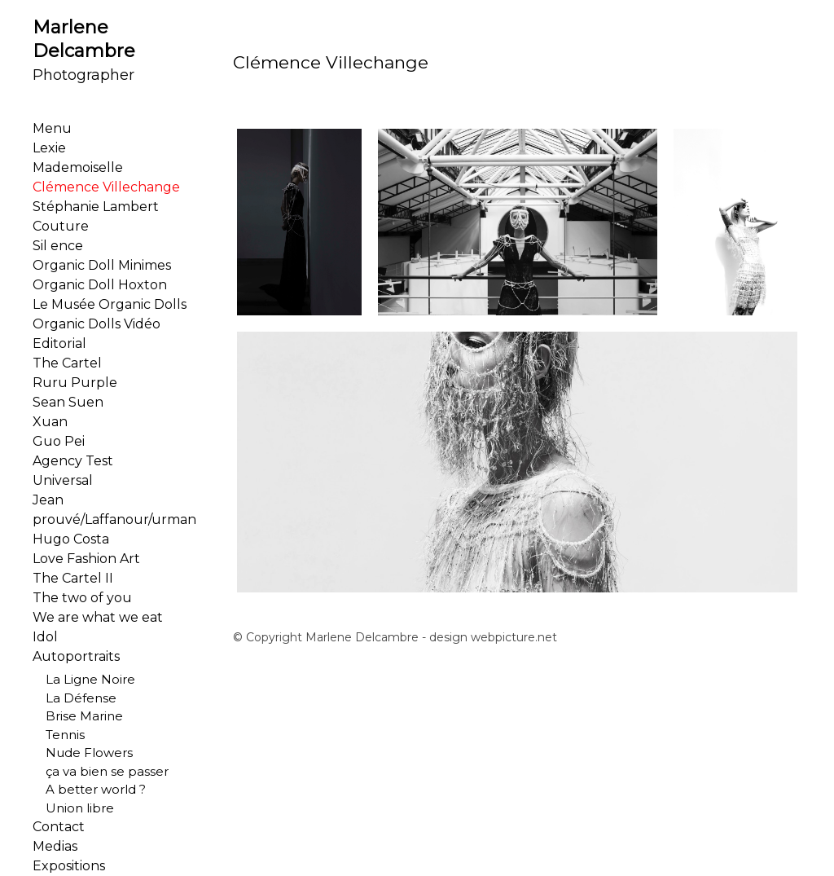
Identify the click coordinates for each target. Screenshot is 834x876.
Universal (63, 480)
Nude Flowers (83, 752)
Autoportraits (76, 656)
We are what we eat (98, 617)
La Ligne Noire (84, 679)
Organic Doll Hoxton (100, 285)
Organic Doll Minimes (102, 265)
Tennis (59, 734)
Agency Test (73, 461)
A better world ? (89, 789)
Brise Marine (78, 716)
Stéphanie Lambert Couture (96, 216)
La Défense (74, 698)
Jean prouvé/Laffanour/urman (114, 509)
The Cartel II (73, 578)
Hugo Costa (71, 539)
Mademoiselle (78, 167)
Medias (55, 846)
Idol (45, 637)
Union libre (73, 808)
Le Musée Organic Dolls (110, 304)
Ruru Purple (75, 382)
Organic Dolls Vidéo (96, 324)
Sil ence (58, 245)
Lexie (49, 148)
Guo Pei (59, 441)
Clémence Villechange (106, 187)
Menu (52, 128)
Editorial (59, 343)
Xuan (50, 421)
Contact (59, 826)
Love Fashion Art (86, 558)
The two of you (82, 597)
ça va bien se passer (101, 771)
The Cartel (67, 363)
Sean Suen (68, 402)
